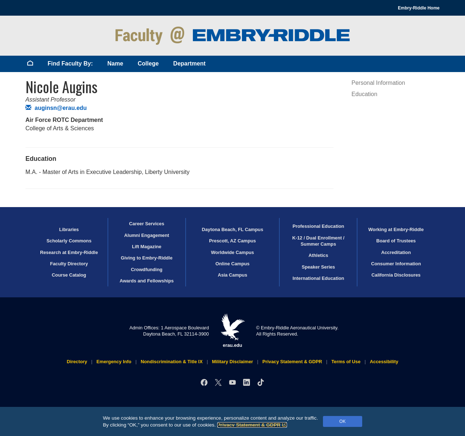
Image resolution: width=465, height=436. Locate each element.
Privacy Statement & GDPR (252, 425)
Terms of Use (345, 361)
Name (115, 63)
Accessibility (384, 361)
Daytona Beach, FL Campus (232, 229)
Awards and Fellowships (147, 281)
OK (342, 421)
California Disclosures (396, 275)
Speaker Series (318, 267)
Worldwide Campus (232, 252)
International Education (318, 278)
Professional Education (318, 226)
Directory (77, 361)
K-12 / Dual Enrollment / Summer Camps (318, 241)
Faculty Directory (69, 263)
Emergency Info (114, 361)
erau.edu (232, 330)
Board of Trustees (396, 240)
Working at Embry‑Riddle (396, 229)
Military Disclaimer (232, 361)
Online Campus (232, 263)
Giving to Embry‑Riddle (147, 258)
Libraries (69, 229)
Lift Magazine (146, 246)
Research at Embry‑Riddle (69, 252)
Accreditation (396, 252)
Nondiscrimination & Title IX (171, 361)
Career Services (146, 223)
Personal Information (378, 83)
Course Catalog (69, 275)
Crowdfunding (146, 269)
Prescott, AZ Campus (232, 240)
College (148, 63)
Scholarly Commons (69, 240)
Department (189, 63)
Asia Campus (232, 275)
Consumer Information (396, 263)
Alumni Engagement (146, 235)
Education (364, 94)
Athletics (318, 255)
